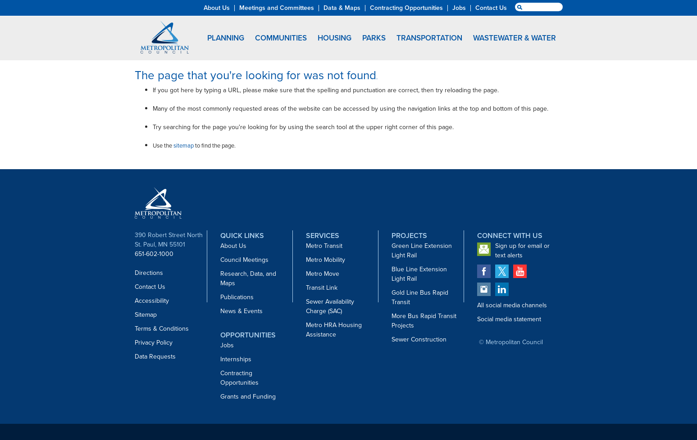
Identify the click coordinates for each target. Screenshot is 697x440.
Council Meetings (244, 260)
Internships (235, 359)
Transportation (429, 38)
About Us (233, 246)
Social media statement (509, 319)
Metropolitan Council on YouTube (520, 271)
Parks (374, 38)
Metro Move (322, 273)
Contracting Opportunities (239, 377)
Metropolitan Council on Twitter (502, 271)
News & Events (241, 311)
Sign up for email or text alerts (522, 250)
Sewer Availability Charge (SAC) (330, 306)
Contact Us (150, 287)
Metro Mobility (325, 260)
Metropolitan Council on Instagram (484, 289)
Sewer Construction (419, 339)
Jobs (227, 345)
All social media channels (512, 305)
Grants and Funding (248, 396)
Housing (334, 38)
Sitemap (146, 314)
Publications (237, 297)
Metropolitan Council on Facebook (484, 271)
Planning (225, 38)
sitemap (183, 145)
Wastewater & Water (514, 38)
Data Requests (155, 356)
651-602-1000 (154, 254)
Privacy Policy (154, 342)
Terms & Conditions (162, 328)
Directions (149, 273)
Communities (281, 38)
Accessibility (152, 300)
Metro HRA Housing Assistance (334, 329)
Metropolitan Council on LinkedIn (502, 289)
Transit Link (321, 287)
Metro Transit (324, 246)
